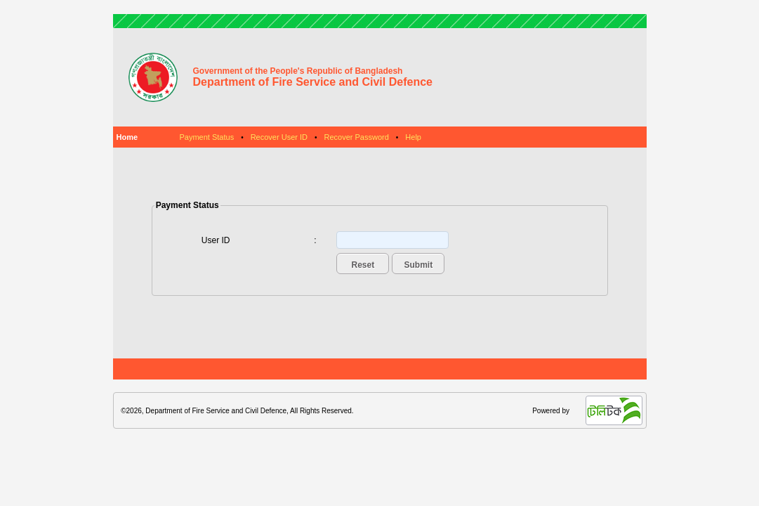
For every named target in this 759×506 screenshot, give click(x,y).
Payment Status (207, 137)
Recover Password (356, 137)
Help (413, 137)
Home (127, 137)
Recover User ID (279, 137)
